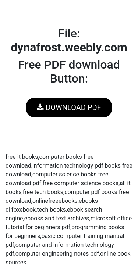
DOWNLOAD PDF (69, 107)
